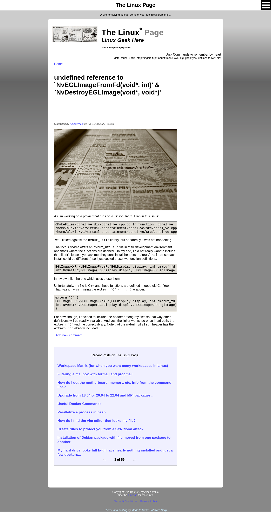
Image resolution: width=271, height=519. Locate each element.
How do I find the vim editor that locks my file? (96, 428)
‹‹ (104, 467)
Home (58, 64)
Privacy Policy (148, 508)
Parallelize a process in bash (81, 420)
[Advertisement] (115, 112)
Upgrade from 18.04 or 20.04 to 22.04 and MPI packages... (105, 403)
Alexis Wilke (76, 123)
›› (135, 467)
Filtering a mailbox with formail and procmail (95, 381)
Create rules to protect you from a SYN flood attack (100, 436)
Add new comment (69, 342)
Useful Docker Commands (79, 411)
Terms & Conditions (125, 508)
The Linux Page (135, 5)
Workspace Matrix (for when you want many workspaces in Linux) (112, 373)
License (132, 502)
